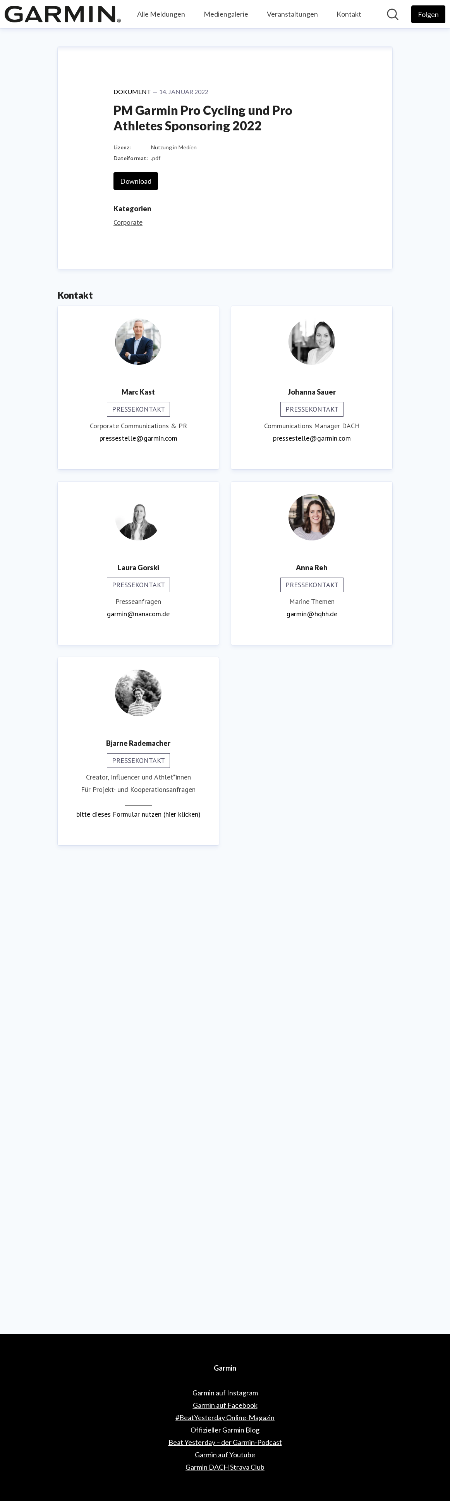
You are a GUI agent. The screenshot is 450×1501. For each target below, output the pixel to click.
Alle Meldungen (161, 14)
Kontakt (349, 14)
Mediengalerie (226, 14)
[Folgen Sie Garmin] (428, 14)
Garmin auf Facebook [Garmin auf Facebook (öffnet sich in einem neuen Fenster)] (225, 1405)
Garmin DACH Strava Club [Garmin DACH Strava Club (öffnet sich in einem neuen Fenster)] (225, 1467)
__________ (138, 1265)
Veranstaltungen (292, 14)
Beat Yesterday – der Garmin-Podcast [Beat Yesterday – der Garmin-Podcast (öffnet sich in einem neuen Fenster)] (225, 1442)
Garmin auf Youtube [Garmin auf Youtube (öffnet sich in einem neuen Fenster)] (225, 1454)
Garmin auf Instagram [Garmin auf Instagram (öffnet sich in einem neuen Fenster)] (225, 1392)
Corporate (128, 686)
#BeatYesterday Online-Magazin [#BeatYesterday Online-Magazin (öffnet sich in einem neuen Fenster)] (225, 1417)
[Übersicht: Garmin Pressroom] (63, 14)
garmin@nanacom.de (138, 1077)
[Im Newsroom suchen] (392, 14)
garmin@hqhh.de (312, 1077)
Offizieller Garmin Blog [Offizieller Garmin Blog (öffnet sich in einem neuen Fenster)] (225, 1430)
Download (135, 645)
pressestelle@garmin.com (138, 902)
